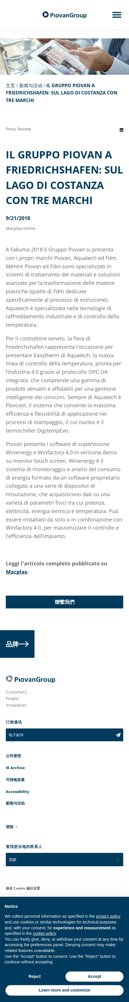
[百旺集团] (64, 15)
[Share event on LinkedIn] (121, 129)
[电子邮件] (59, 734)
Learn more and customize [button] (64, 990)
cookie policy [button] (44, 933)
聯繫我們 (65, 602)
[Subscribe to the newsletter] (118, 734)
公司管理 (13, 755)
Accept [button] (94, 976)
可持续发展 (15, 779)
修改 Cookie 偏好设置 (23, 888)
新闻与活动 (30, 85)
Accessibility (17, 791)
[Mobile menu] (117, 17)
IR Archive (15, 767)
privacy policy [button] (108, 916)
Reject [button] (34, 976)
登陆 (9, 826)
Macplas (16, 571)
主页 (10, 85)
